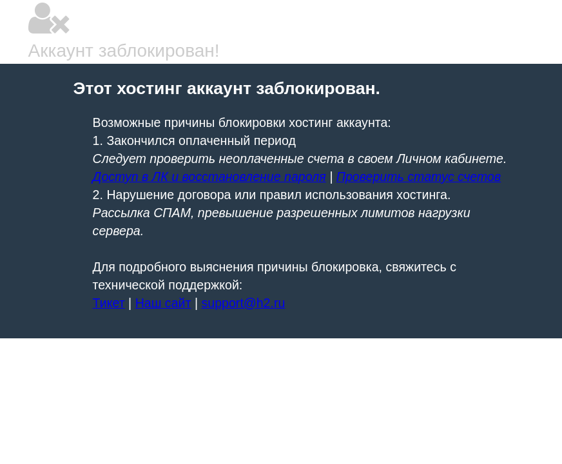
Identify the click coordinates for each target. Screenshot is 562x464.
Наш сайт (163, 303)
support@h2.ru (243, 303)
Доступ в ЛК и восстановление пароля (209, 176)
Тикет (109, 303)
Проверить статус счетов (418, 176)
